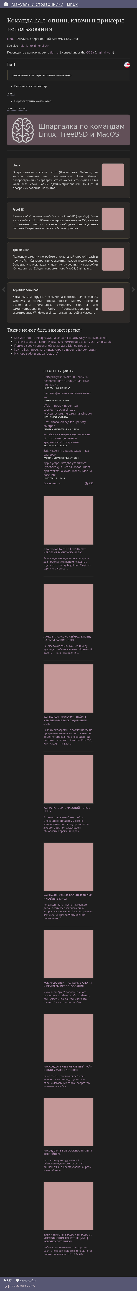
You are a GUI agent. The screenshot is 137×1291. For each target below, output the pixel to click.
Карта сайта (26, 1280)
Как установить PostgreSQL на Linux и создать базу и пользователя (60, 337)
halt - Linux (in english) (34, 46)
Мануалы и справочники (37, 4)
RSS (89, 483)
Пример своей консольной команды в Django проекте (52, 345)
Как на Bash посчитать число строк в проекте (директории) (55, 349)
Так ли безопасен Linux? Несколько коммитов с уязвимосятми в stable (62, 341)
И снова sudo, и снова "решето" (36, 353)
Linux (72, 4)
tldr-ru (54, 52)
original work (104, 52)
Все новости (52, 483)
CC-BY (90, 52)
